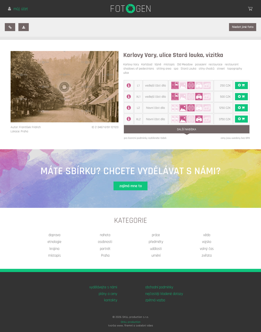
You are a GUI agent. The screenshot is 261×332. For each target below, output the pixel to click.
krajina (54, 248)
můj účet (18, 9)
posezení (201, 64)
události (156, 248)
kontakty (110, 300)
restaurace (216, 64)
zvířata (207, 255)
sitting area (164, 69)
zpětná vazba (155, 300)
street (221, 69)
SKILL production (130, 322)
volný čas (207, 248)
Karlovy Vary (131, 64)
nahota (105, 235)
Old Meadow (185, 64)
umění (155, 255)
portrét (105, 248)
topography (235, 69)
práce (156, 235)
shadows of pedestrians (139, 69)
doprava (54, 235)
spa (177, 69)
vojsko (206, 241)
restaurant (232, 64)
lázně (159, 64)
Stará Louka (189, 69)
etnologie (54, 241)
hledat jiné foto (242, 27)
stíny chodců (207, 69)
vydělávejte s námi (103, 287)
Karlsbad (147, 64)
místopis (170, 64)
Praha (105, 255)
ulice (126, 73)
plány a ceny (108, 293)
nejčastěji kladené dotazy (164, 293)
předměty (156, 241)
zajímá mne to (130, 186)
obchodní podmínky (159, 287)
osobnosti (105, 241)
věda (206, 235)
